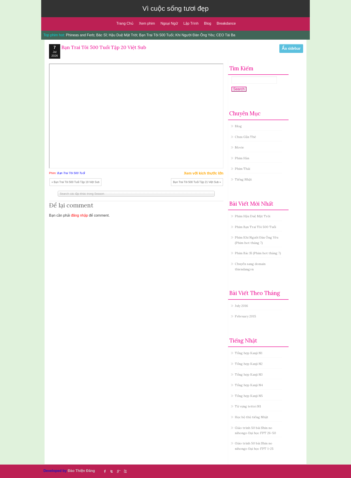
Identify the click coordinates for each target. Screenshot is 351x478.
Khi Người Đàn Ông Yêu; (195, 35)
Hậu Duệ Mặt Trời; (123, 35)
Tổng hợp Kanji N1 (248, 353)
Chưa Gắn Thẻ (245, 137)
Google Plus (118, 471)
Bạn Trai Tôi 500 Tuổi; (156, 35)
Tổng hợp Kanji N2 (249, 364)
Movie (239, 147)
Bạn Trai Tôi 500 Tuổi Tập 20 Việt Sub (103, 47)
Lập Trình (191, 23)
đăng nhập (79, 215)
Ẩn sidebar (291, 48)
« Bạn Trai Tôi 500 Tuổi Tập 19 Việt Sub (75, 182)
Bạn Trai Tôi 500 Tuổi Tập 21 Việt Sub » (197, 182)
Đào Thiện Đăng (81, 471)
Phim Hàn (242, 158)
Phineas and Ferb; (80, 35)
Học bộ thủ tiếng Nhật (251, 417)
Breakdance (226, 23)
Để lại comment (71, 205)
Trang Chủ (124, 23)
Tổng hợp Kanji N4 (249, 385)
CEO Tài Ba (225, 35)
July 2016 (241, 306)
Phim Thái (242, 169)
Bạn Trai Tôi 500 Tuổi (71, 173)
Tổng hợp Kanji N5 (249, 396)
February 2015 (245, 316)
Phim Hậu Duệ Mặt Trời (252, 216)
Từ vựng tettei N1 (248, 406)
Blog (207, 23)
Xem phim (147, 23)
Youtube (125, 471)
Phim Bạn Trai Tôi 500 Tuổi (255, 227)
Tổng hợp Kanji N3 (249, 374)
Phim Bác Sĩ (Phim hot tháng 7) (258, 253)
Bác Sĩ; (102, 35)
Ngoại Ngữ (169, 23)
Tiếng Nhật (243, 179)
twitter (111, 471)
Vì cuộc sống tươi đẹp (175, 8)
